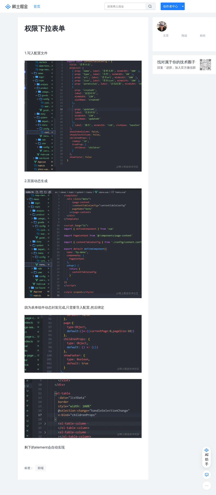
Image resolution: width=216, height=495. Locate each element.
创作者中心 (170, 6)
